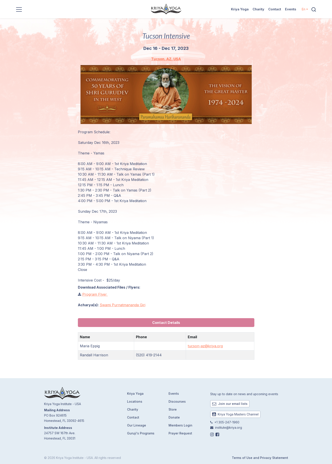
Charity (258, 9)
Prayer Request (180, 433)
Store (173, 409)
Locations (134, 401)
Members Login (180, 425)
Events (290, 9)
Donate (174, 417)
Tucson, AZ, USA (166, 59)
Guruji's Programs (140, 433)
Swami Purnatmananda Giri (122, 305)
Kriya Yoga (240, 9)
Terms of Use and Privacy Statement (260, 458)
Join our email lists (230, 404)
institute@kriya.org (228, 427)
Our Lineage (136, 425)
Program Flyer (95, 294)
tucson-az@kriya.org (205, 346)
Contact (274, 9)
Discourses (177, 401)
